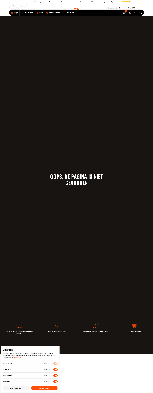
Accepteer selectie (16, 388)
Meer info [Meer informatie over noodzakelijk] (47, 363)
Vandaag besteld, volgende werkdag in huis (104, 2)
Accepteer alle (44, 388)
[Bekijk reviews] (127, 2)
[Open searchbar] (140, 15)
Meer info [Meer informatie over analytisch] (47, 369)
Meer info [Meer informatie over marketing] (47, 381)
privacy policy (18, 357)
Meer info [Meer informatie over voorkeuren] (47, 375)
